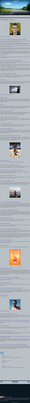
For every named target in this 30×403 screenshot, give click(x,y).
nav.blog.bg (4, 55)
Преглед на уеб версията (15, 383)
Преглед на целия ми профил (4, 400)
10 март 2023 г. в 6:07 (8, 356)
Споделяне (2, 352)
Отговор (3, 358)
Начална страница (15, 381)
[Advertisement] (15, 6)
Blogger (17, 402)
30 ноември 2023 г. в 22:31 (8, 366)
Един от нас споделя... (7, 13)
